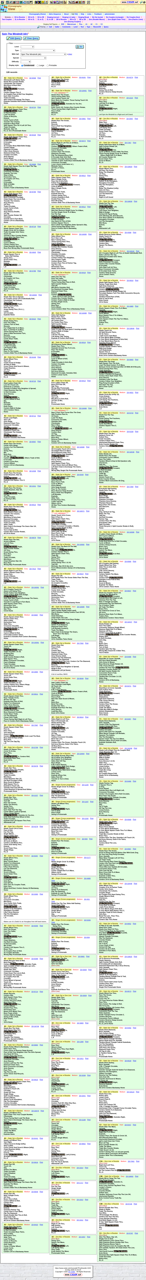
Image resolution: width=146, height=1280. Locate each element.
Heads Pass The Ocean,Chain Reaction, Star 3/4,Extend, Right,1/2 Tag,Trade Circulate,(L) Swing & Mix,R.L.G (13, 494)
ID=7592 (80, 643)
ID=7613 (32, 569)
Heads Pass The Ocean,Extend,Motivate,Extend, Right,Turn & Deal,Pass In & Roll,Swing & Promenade (60, 847)
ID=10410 (130, 251)
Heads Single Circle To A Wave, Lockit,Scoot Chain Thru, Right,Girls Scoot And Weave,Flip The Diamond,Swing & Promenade (63, 792)
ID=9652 (128, 924)
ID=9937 (128, 591)
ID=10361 (35, 643)
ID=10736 (35, 1026)
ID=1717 (80, 1183)
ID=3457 (82, 1237)
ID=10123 (130, 1092)
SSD (62, 24)
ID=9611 (34, 694)
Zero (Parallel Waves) (97, 19)
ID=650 (87, 937)
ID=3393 (34, 894)
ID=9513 (32, 505)
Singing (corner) (53, 17)
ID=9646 (34, 1192)
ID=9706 (32, 192)
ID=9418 (82, 273)
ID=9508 (128, 820)
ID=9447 (128, 1125)
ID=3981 (82, 119)
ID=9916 (130, 280)
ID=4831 (130, 392)
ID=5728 (129, 1204)
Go (79, 47)
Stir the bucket (97, 17)
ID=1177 (87, 857)
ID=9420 (32, 135)
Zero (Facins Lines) (135, 19)
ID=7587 (34, 725)
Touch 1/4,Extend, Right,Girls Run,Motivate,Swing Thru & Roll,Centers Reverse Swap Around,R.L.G (111, 86)
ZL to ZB (50, 19)
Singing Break (83, 17)
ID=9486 (128, 781)
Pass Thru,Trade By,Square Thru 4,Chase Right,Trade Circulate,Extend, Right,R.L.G (60, 1209)
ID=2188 (82, 1120)
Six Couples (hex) (133, 17)
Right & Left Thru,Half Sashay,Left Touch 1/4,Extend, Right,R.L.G (60, 1227)
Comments (66, 27)
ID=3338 (82, 1075)
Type (88, 27)
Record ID (97, 27)
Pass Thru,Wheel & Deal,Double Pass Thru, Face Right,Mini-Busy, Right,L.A (62, 1049)
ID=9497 (128, 719)
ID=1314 (129, 98)
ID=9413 (82, 381)
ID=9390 (34, 959)
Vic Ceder (71, 1272)
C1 (97, 24)
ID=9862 (82, 1144)
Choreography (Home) (37, 14)
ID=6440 (32, 357)
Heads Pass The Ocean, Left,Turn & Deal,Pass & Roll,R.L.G (60, 82)
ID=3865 (80, 1023)
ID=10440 (128, 884)
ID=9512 (82, 207)
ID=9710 (32, 227)
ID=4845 (32, 252)
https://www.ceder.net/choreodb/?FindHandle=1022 (73, 1268)
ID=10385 (81, 607)
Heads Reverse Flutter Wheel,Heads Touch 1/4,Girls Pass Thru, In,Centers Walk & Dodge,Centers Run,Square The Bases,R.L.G (110, 240)
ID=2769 (34, 747)
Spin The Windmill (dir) (15, 34)
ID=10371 (81, 511)
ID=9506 (128, 561)
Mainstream (71, 24)
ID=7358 (130, 487)
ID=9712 (32, 416)
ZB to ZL (73, 19)
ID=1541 (32, 486)
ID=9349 (80, 475)
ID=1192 (85, 818)
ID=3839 (83, 995)
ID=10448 (130, 452)
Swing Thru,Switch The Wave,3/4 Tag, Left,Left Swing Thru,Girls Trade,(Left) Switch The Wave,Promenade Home (60, 1246)
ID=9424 (32, 319)
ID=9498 (128, 657)
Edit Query (13, 38)
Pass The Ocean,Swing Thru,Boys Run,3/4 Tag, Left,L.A (60, 1065)
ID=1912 (80, 1220)
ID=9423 (34, 1225)
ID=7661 (131, 1161)
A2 (91, 24)
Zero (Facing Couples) (72, 21)
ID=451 (87, 899)
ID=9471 (128, 686)
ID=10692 (129, 1176)
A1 (86, 24)
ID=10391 (35, 587)
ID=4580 (128, 232)
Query (106, 27)
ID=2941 (82, 1096)
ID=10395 (83, 234)
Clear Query (31, 38)
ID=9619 (34, 1162)
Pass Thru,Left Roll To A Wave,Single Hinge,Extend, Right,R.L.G (108, 105)
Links (89, 14)
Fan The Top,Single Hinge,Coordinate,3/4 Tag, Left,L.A (60, 1190)
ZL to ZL (41, 19)
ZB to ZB (82, 19)
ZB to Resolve (61, 19)
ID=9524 (80, 574)
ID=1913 (80, 1200)
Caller (57, 27)
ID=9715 (32, 381)
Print (39, 78)
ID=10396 (130, 532)
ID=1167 (85, 802)
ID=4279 (34, 827)
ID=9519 (82, 342)
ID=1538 (32, 471)
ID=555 (84, 839)
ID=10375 (35, 1111)
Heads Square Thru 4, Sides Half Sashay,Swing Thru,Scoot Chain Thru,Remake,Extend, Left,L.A (12, 260)
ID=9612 (82, 176)
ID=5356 (87, 920)
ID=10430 (128, 748)
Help (82, 14)
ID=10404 (81, 754)
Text (82, 27)
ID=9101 (82, 77)
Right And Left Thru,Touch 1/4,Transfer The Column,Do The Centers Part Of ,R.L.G (115, 1167)
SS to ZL (31, 17)
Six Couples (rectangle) (115, 17)
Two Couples (7, 19)
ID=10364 (33, 295)
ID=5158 (130, 432)
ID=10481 (83, 91)
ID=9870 (32, 538)
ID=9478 (34, 766)
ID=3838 (83, 970)
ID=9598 (32, 78)
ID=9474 (82, 141)
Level (76, 27)
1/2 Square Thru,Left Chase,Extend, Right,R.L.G (60, 1174)
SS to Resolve (19, 17)
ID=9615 (34, 1080)
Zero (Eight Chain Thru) (116, 19)
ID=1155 (85, 785)
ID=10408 (83, 408)
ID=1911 (80, 1058)
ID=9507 (128, 849)
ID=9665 (130, 360)
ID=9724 (32, 107)
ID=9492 (128, 1028)
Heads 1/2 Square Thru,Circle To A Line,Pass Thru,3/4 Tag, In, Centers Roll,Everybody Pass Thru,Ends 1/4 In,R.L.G (17, 755)
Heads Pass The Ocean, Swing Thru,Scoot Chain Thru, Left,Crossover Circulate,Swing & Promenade (60, 928)
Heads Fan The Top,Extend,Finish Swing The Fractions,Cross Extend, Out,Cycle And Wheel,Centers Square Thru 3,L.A (109, 421)
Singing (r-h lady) (68, 17)
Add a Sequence (55, 14)
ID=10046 (130, 328)
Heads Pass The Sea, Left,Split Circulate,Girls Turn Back (60, 961)
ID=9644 (80, 717)
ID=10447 (128, 622)
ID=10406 (81, 447)
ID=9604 (34, 1045)
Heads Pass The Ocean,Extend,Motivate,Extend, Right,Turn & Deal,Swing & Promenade (60, 947)
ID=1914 (80, 1168)
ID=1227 (34, 795)
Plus (80, 24)
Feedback (98, 14)
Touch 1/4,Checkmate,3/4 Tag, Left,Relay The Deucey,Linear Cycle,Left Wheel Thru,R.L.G (60, 1084)
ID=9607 (34, 615)
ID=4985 (87, 878)
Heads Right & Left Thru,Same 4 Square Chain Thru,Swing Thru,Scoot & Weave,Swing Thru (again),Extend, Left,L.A (14, 577)
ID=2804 (34, 672)
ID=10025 (128, 957)
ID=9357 (34, 856)
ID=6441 (34, 1138)
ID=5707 (129, 1233)
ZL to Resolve (20, 19)
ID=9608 (32, 164)
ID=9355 (34, 926)
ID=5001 (81, 956)
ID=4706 (32, 271)
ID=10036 (128, 201)
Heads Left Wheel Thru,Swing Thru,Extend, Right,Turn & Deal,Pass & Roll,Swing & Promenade (60, 809)
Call (50, 27)
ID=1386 (80, 1042)
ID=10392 (81, 544)
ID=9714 (34, 992)
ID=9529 (128, 1061)
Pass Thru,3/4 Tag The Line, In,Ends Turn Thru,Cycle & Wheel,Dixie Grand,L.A (59, 1031)
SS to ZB (40, 17)
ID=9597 (32, 442)
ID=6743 (130, 413)
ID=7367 (128, 143)
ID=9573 (128, 991)
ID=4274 (129, 77)
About (66, 14)
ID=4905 (130, 306)
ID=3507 (129, 119)
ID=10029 (128, 167)
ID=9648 (80, 678)
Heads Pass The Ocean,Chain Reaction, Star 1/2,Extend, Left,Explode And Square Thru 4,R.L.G (14, 477)
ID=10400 (83, 313)
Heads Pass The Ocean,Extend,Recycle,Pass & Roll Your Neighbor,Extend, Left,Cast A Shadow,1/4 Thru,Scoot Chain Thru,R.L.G (61, 129)
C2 (102, 24)
